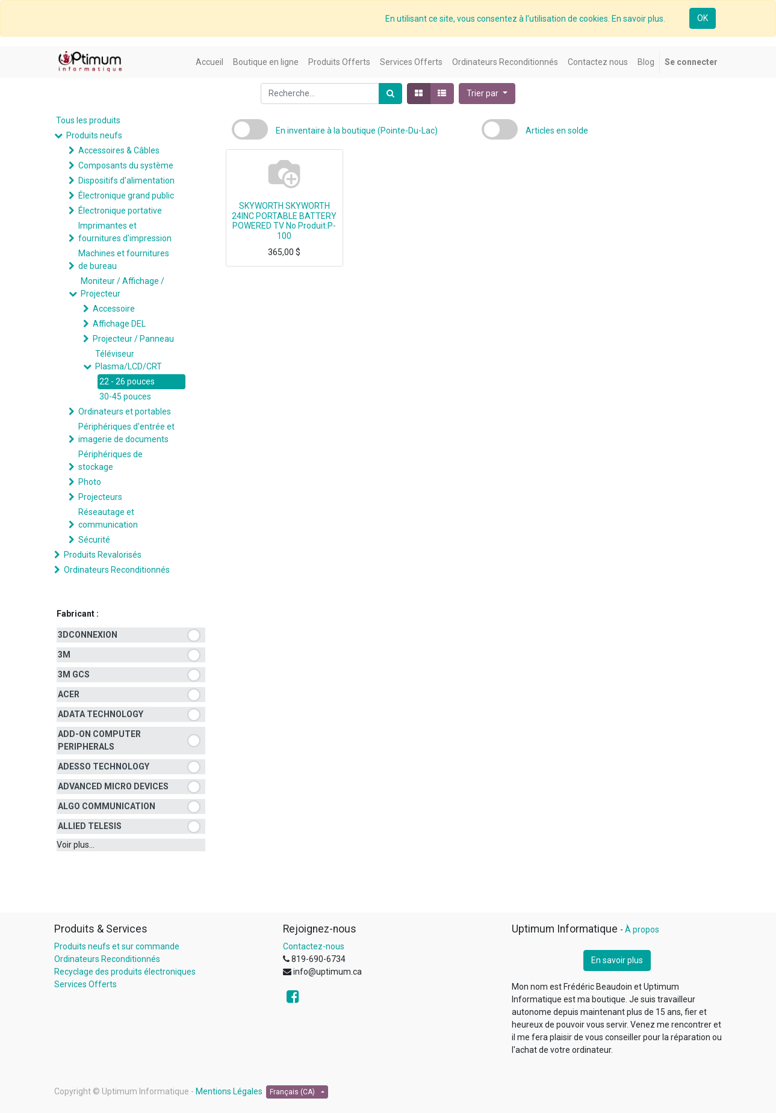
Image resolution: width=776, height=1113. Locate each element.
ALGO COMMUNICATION (106, 806)
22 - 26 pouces (127, 381)
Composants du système (125, 165)
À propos (642, 929)
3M (64, 654)
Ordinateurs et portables (124, 411)
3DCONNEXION (87, 635)
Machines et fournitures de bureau (123, 259)
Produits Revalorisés (102, 555)
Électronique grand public (126, 195)
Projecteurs (100, 497)
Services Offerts (85, 984)
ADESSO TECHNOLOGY (103, 766)
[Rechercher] (390, 93)
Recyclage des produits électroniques (125, 971)
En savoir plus (617, 960)
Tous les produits (88, 120)
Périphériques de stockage (110, 460)
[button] (487, 93)
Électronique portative (120, 210)
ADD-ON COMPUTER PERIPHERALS (99, 740)
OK (702, 18)
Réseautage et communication (108, 518)
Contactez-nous (313, 946)
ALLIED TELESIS (90, 826)
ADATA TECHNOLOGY (100, 714)
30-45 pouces (125, 396)
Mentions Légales (229, 1091)
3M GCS (74, 674)
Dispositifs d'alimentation (126, 180)
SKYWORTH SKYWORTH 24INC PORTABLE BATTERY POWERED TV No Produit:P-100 (284, 221)
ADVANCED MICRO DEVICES (113, 786)
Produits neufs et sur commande (116, 946)
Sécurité (94, 539)
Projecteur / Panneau (133, 339)
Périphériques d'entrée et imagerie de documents (126, 433)
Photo (89, 482)
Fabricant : (78, 613)
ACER (68, 694)
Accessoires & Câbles (119, 150)
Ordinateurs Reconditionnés (117, 570)
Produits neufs (94, 135)
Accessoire (114, 308)
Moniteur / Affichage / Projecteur (122, 287)
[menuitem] (209, 62)
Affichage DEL (119, 323)
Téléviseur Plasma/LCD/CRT (128, 360)
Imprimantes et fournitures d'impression (125, 232)
